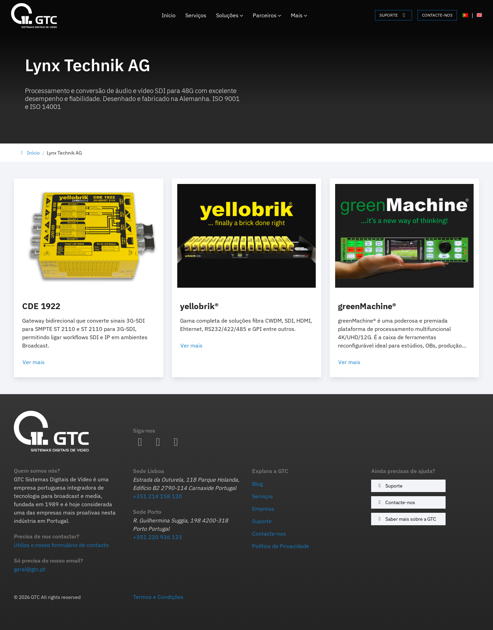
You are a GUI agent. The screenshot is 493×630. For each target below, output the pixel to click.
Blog (257, 483)
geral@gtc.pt (29, 569)
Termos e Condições (158, 596)
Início (169, 15)
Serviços (195, 15)
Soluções (229, 15)
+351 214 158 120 (157, 496)
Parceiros (267, 15)
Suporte (389, 485)
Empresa (263, 508)
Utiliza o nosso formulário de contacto (61, 544)
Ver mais (42, 362)
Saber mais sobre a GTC (406, 519)
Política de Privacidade (280, 546)
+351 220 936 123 (157, 537)
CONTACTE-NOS (437, 15)
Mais (299, 15)
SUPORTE (393, 15)
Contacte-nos (395, 502)
